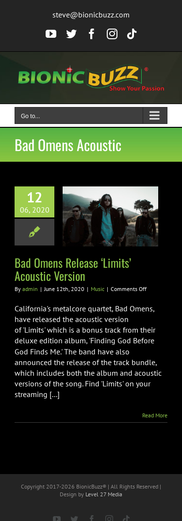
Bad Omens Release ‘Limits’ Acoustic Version (73, 269)
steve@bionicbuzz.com (91, 14)
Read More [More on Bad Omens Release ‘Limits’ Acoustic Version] (154, 415)
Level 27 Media (103, 494)
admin (30, 288)
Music (97, 288)
